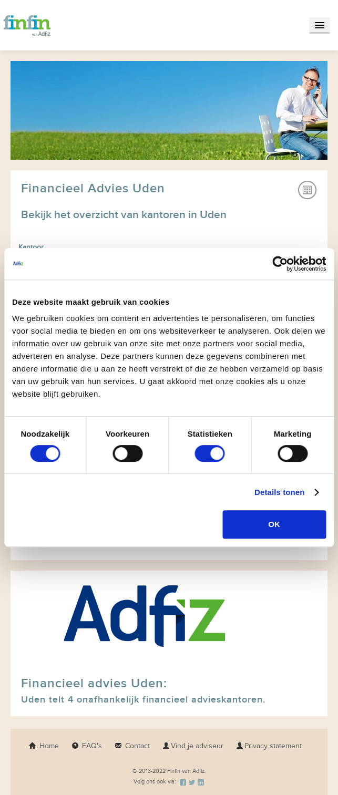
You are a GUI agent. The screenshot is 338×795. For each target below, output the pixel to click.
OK (274, 524)
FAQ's (86, 745)
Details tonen (279, 492)
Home (44, 745)
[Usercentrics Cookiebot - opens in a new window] (280, 264)
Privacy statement (269, 745)
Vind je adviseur (192, 745)
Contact (132, 745)
